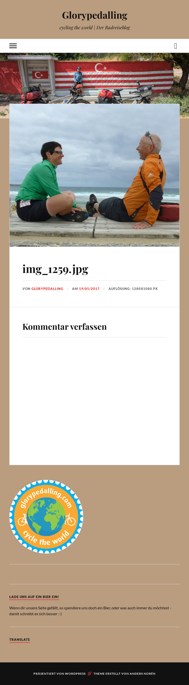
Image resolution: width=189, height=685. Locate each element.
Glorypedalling (94, 15)
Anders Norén (143, 673)
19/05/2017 (89, 289)
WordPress (75, 673)
